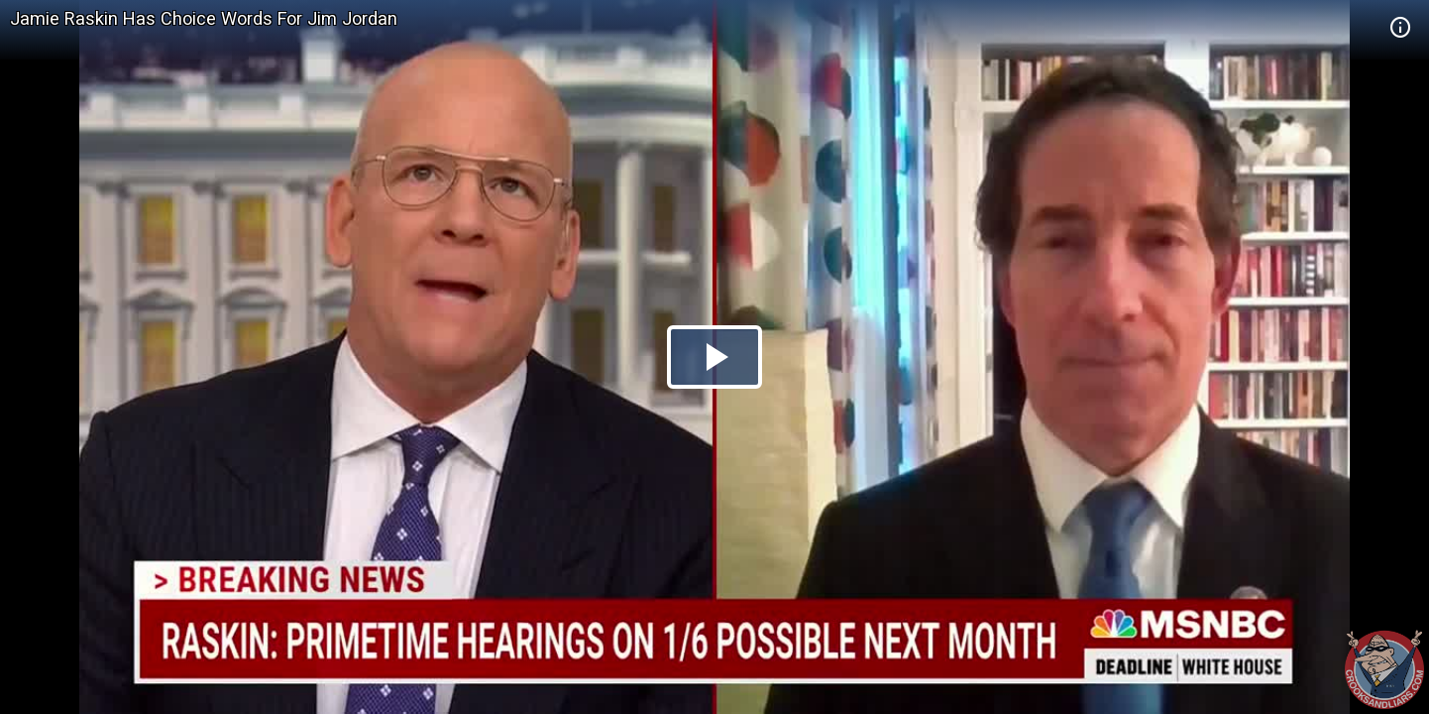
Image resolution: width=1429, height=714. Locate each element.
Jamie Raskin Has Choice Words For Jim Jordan (203, 18)
